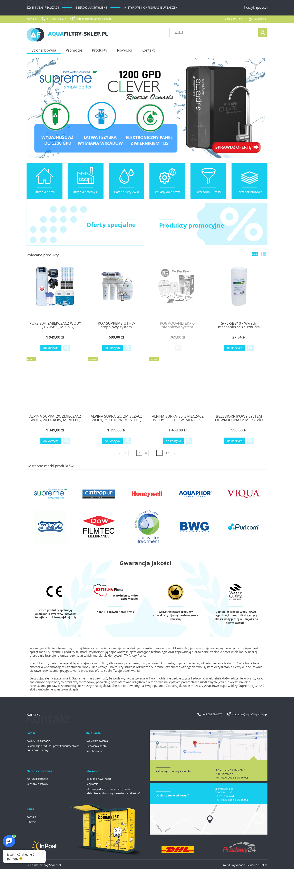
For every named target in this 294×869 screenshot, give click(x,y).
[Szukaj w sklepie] (214, 32)
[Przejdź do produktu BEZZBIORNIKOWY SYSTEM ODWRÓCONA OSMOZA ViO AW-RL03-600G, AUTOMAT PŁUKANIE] (239, 385)
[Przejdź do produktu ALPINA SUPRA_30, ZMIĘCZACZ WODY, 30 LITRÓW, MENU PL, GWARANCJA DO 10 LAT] (178, 385)
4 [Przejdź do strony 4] (146, 453)
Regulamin (92, 784)
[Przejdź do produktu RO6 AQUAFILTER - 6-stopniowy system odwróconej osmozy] (178, 292)
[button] (66, 348)
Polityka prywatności (98, 779)
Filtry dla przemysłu (85, 192)
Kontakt (31, 817)
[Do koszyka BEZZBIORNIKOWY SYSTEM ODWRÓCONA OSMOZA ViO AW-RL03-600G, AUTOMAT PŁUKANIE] (234, 441)
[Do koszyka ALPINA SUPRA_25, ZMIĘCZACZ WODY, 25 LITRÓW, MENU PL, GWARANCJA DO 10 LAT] (112, 441)
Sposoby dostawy (37, 784)
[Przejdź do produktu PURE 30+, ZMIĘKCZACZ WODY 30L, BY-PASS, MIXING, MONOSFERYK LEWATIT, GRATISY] (55, 292)
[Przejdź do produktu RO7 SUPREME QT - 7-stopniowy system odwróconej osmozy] (116, 292)
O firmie (31, 822)
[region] (147, 108)
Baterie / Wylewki (126, 192)
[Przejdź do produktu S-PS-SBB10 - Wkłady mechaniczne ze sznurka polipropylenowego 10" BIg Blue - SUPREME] (239, 292)
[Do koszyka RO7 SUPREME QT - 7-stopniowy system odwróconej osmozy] (112, 348)
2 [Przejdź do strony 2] (132, 453)
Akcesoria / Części (208, 192)
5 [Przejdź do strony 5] (152, 453)
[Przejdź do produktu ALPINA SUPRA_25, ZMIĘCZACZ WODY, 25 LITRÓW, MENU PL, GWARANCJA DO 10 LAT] (116, 385)
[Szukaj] (262, 32)
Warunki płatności (37, 779)
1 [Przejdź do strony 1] (126, 453)
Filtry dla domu (44, 192)
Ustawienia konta (96, 746)
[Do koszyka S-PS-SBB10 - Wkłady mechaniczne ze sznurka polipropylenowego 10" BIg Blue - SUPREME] (234, 348)
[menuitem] (44, 50)
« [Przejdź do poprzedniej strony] (119, 453)
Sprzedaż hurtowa (249, 192)
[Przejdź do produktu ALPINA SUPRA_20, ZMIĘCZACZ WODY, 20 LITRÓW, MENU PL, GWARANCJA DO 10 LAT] (55, 385)
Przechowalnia (94, 751)
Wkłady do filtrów (167, 192)
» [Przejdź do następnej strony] (174, 453)
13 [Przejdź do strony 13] (167, 453)
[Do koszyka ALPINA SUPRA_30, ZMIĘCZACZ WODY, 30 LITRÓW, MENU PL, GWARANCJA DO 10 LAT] (173, 441)
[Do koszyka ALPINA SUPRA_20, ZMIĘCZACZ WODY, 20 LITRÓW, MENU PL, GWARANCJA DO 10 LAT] (50, 441)
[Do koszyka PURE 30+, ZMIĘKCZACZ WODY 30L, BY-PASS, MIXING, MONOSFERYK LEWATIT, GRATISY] (50, 348)
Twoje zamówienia (97, 741)
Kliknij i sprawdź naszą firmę (115, 611)
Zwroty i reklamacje (38, 741)
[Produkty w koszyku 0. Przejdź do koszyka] (250, 8)
